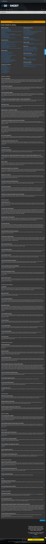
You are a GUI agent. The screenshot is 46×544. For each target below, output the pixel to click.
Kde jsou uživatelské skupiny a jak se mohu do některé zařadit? (32, 31)
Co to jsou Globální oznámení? (5, 69)
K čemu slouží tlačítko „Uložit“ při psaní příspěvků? (8, 60)
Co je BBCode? (3, 65)
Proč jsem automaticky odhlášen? (6, 30)
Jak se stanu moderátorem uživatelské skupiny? (30, 32)
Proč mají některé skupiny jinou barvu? (29, 33)
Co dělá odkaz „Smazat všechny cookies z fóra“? (8, 37)
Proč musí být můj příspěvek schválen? (7, 61)
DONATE (11, 9)
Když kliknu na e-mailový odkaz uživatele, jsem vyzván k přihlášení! (11, 48)
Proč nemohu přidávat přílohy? (5, 57)
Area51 (15, 500)
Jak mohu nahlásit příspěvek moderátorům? (7, 59)
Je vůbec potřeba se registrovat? (6, 29)
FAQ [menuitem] (8, 9)
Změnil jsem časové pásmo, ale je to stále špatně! (8, 44)
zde (29, 495)
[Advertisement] (23, 17)
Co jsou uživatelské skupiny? (27, 30)
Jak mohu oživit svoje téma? (5, 62)
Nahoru (3, 83)
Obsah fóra (4, 12)
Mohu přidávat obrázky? (4, 68)
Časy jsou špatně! (3, 43)
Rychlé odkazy (3, 9)
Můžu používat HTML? (4, 66)
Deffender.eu (36, 537)
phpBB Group (34, 494)
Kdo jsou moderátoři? (26, 29)
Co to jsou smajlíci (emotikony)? (6, 67)
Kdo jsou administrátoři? (26, 28)
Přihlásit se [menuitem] (43, 9)
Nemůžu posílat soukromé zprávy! (28, 38)
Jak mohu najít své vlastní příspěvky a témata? (30, 50)
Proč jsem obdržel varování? (5, 58)
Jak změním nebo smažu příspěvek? (6, 52)
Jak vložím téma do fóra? (5, 51)
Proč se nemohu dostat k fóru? (5, 56)
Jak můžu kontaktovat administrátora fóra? (29, 66)
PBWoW (11, 541)
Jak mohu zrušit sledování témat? (28, 55)
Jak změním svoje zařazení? (5, 47)
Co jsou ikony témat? (4, 72)
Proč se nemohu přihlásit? (5, 28)
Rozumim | (36, 539)
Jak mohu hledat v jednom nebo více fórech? (30, 47)
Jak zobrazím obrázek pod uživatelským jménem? (8, 46)
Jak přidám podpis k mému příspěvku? (7, 53)
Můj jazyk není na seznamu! (5, 45)
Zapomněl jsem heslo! (4, 33)
